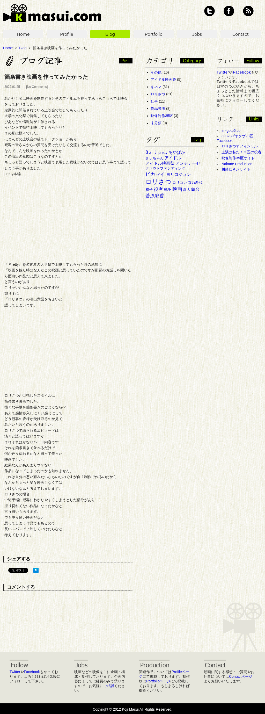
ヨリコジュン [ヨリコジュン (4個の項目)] (178, 174)
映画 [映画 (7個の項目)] (177, 189)
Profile (66, 34)
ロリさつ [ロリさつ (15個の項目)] (158, 181)
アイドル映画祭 (163, 79)
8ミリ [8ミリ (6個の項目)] (151, 152)
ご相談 (108, 686)
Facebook (229, 11)
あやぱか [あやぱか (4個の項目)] (176, 152)
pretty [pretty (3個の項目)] (162, 152)
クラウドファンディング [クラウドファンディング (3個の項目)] (165, 168)
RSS (248, 11)
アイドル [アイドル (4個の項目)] (173, 158)
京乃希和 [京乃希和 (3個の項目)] (195, 183)
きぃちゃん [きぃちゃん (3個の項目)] (154, 158)
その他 (156, 72)
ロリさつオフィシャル (240, 146)
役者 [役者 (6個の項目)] (158, 189)
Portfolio (153, 34)
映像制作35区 (162, 116)
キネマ (156, 87)
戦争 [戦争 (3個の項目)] (167, 189)
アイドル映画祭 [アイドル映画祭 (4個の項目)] (159, 163)
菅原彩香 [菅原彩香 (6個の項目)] (154, 195)
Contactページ (240, 676)
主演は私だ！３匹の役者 (241, 152)
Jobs (197, 34)
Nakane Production (237, 164)
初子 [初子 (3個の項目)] (149, 189)
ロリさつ (158, 94)
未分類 (156, 123)
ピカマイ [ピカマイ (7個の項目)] (155, 174)
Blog (110, 34)
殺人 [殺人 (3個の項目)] (186, 189)
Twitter (209, 11)
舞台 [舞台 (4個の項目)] (195, 189)
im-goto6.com (233, 130)
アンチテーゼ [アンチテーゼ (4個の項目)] (187, 163)
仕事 (154, 101)
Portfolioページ (158, 681)
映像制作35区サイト (238, 158)
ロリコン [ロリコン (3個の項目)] (179, 183)
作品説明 (158, 108)
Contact (240, 34)
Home (23, 34)
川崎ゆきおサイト (236, 169)
